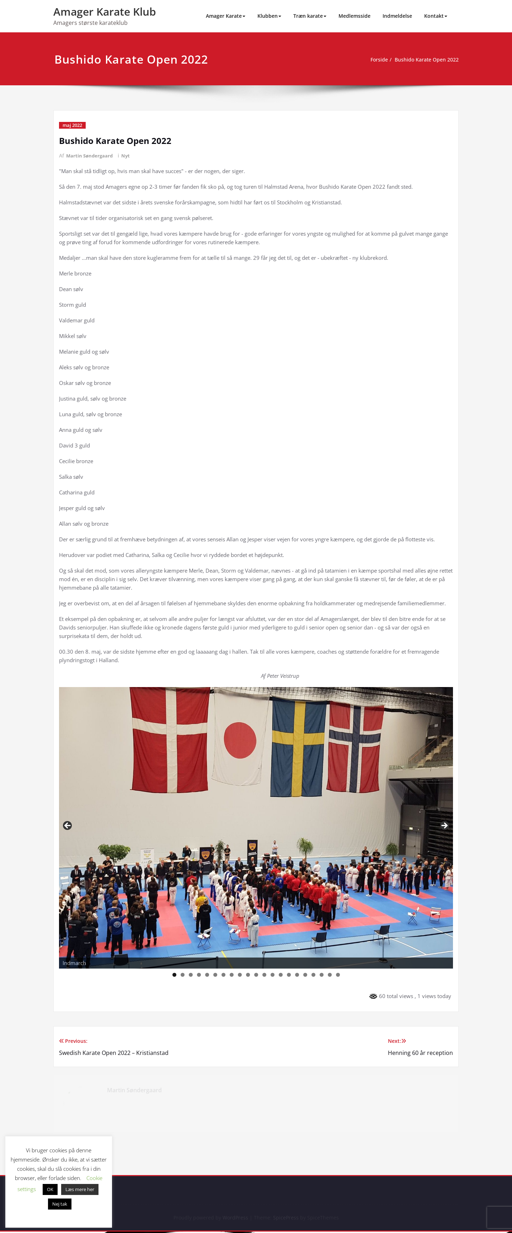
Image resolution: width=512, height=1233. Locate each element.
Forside (374, 59)
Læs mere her (79, 1189)
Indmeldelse (397, 15)
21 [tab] (338, 975)
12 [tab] (264, 975)
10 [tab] (248, 975)
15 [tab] (289, 975)
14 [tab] (281, 975)
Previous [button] (68, 826)
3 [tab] (191, 975)
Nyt (128, 155)
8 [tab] (232, 975)
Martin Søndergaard (90, 155)
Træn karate (309, 15)
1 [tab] (174, 975)
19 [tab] (322, 975)
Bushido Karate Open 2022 (424, 59)
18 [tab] (313, 975)
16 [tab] (297, 975)
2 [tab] (183, 975)
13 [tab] (272, 975)
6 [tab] (215, 975)
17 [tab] (305, 975)
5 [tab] (207, 975)
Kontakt (435, 15)
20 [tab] (330, 975)
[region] (256, 828)
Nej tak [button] (59, 1204)
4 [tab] (199, 975)
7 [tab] (223, 975)
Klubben (269, 15)
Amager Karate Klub (104, 11)
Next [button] (444, 826)
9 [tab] (240, 975)
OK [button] (50, 1189)
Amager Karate (225, 15)
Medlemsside (354, 15)
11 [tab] (256, 975)
